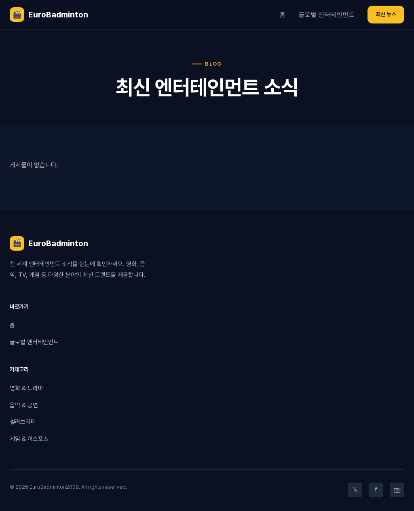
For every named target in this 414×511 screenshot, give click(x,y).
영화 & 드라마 (26, 388)
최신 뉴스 (386, 14)
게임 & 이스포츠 (29, 439)
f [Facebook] (376, 489)
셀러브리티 (23, 422)
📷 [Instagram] (397, 489)
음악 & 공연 (24, 405)
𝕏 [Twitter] (355, 489)
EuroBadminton (49, 14)
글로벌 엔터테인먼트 (326, 14)
